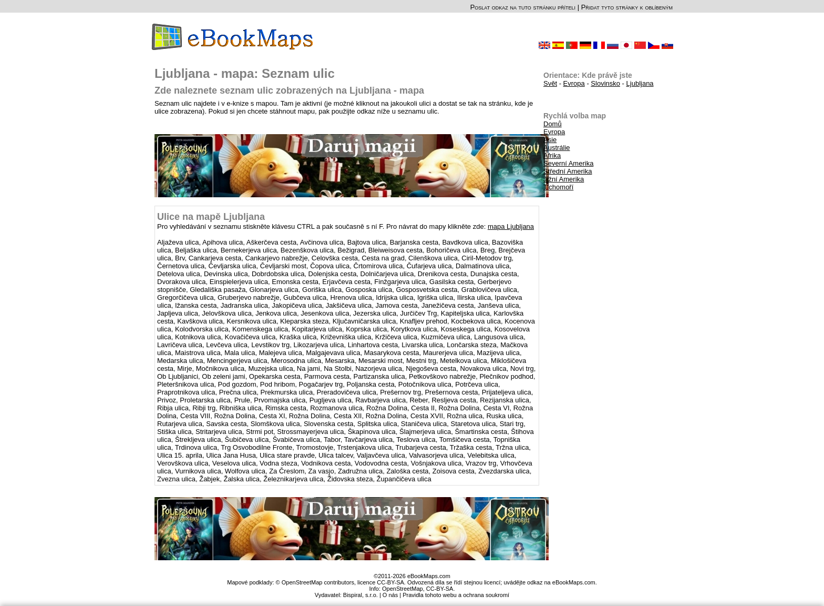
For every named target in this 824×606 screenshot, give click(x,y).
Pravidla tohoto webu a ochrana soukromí (456, 595)
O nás (390, 595)
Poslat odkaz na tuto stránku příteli (522, 7)
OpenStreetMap (402, 588)
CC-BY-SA (440, 588)
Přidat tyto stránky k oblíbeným (627, 7)
